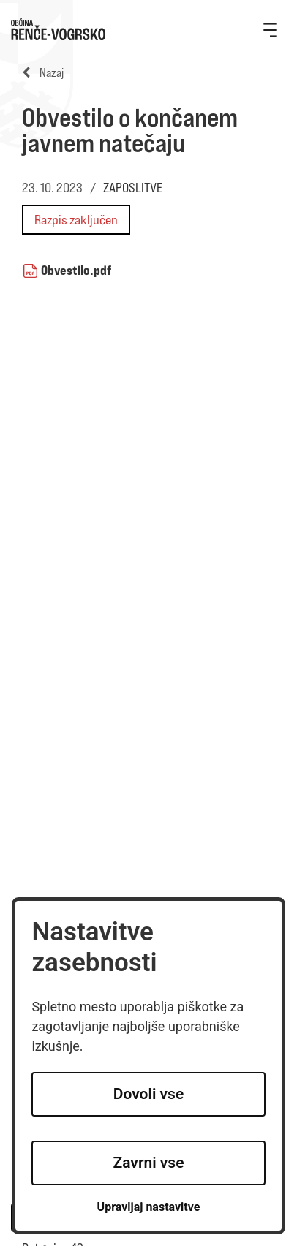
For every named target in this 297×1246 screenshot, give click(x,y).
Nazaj (43, 73)
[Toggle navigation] (270, 29)
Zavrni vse (148, 1162)
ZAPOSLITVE (132, 187)
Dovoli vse (148, 1094)
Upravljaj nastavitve (148, 1207)
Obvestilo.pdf (76, 270)
